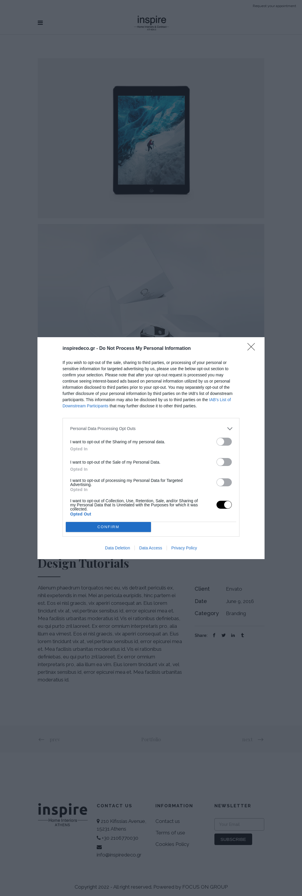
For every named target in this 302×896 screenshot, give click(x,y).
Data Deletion (117, 548)
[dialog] (151, 448)
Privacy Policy (184, 548)
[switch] (224, 442)
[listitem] (151, 429)
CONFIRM (108, 527)
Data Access (150, 548)
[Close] (253, 348)
